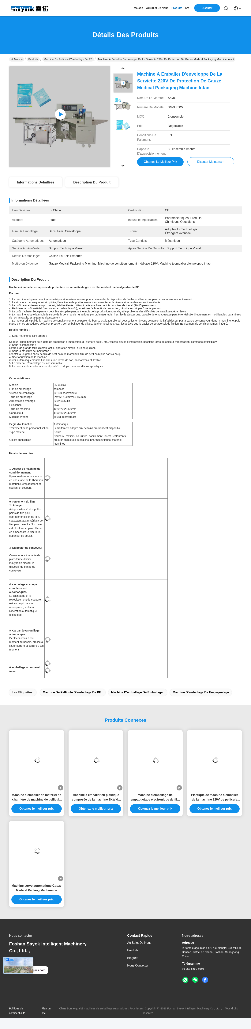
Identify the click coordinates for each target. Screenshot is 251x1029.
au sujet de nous (157, 7)
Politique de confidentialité (17, 1011)
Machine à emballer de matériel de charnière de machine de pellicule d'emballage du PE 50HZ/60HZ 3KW (36, 797)
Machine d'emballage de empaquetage (201, 692)
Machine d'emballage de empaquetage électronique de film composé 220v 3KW (155, 797)
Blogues (132, 957)
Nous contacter (137, 965)
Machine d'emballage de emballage (137, 692)
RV (187, 7)
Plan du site (46, 1011)
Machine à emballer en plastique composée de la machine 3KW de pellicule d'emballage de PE (96, 797)
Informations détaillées (35, 182)
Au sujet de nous (139, 942)
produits (176, 7)
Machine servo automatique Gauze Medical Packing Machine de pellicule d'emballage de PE (37, 888)
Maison (138, 7)
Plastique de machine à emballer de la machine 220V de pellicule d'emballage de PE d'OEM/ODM (214, 797)
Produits (33, 59)
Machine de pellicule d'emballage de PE (68, 59)
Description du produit (92, 182)
